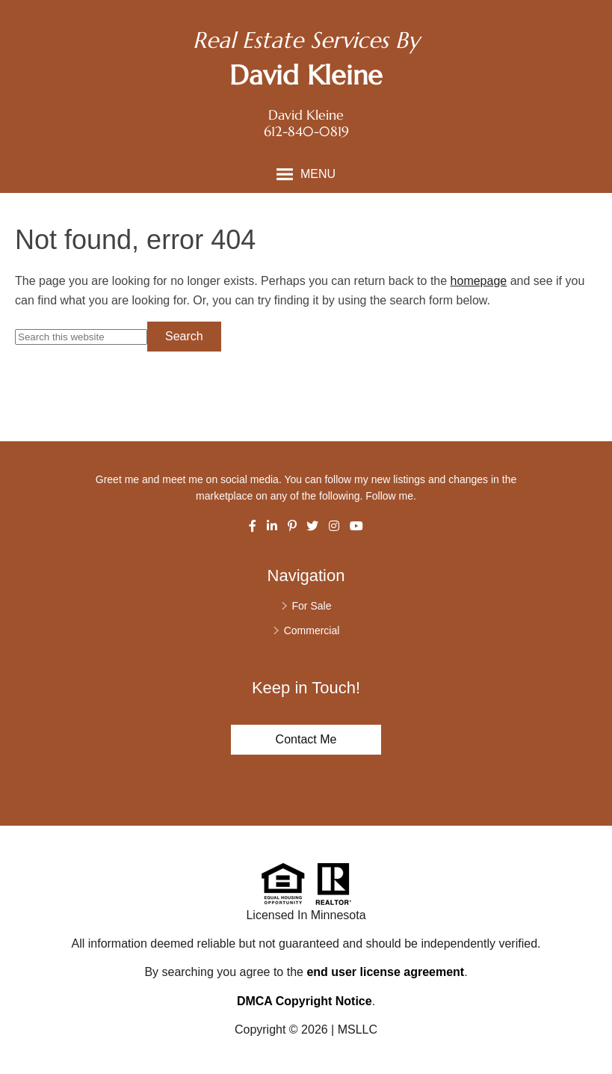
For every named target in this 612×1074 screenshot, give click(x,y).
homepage (479, 280)
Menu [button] (318, 174)
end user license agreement (385, 972)
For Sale (312, 606)
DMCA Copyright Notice (304, 1001)
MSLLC (357, 1029)
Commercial (312, 630)
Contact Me (306, 739)
